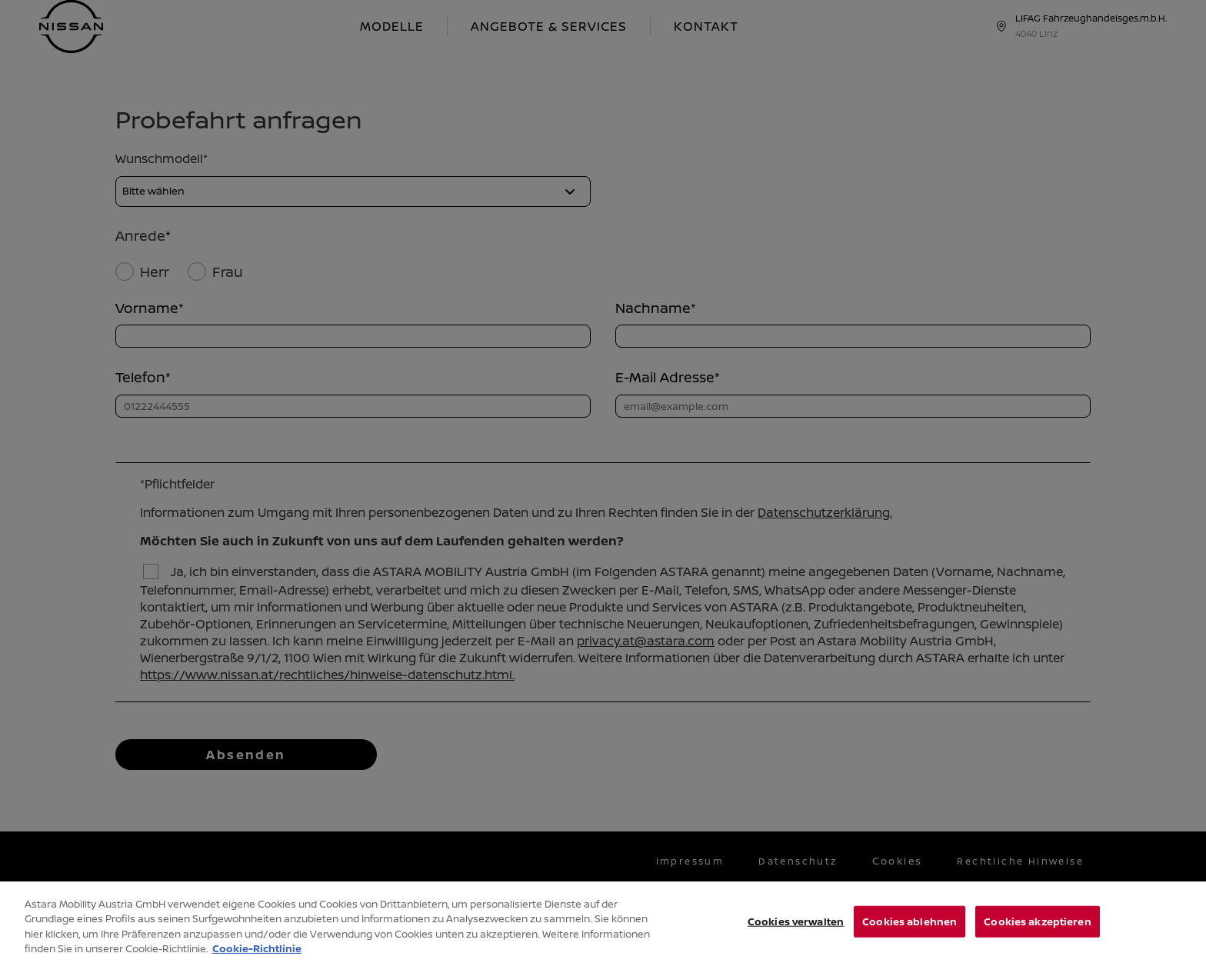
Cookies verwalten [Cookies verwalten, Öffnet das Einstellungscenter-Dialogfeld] (796, 929)
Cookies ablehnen (909, 929)
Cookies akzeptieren (1037, 929)
